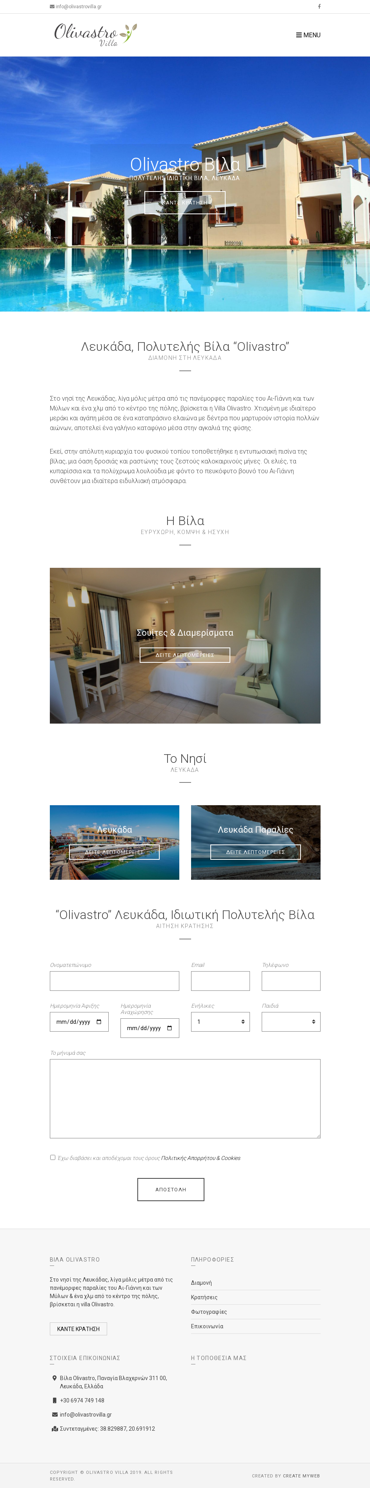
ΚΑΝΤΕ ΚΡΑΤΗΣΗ (185, 203)
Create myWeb (301, 1475)
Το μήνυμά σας (67, 1053)
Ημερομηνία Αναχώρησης (136, 1009)
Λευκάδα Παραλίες (255, 830)
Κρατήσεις (204, 1297)
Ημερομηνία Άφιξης (74, 1006)
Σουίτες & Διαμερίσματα (185, 633)
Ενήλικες (202, 1006)
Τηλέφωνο (275, 965)
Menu (308, 35)
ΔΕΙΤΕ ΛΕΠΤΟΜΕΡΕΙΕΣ (185, 655)
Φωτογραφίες (209, 1312)
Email (197, 965)
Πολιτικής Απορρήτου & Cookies (200, 1158)
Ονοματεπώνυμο (70, 965)
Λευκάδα (114, 830)
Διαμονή (201, 1283)
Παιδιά (270, 1006)
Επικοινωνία (207, 1326)
